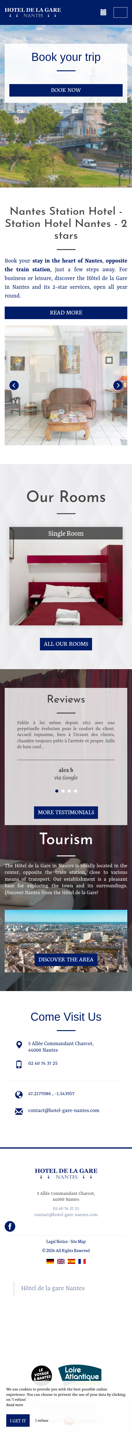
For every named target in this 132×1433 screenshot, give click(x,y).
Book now (66, 89)
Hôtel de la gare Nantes (53, 1288)
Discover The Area (65, 959)
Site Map (78, 1241)
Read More (66, 312)
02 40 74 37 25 (43, 1063)
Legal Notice (57, 1241)
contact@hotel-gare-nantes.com (64, 1111)
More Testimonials (66, 812)
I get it (18, 1420)
